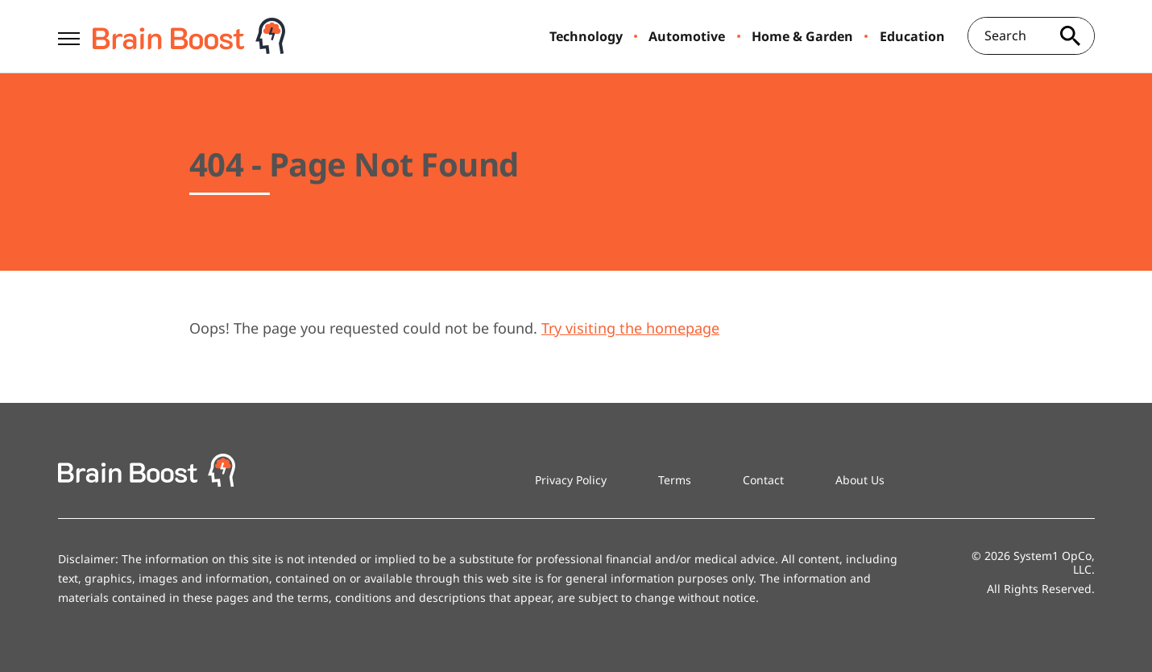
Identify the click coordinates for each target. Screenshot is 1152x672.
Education (912, 36)
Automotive (687, 36)
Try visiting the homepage (630, 328)
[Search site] (1070, 36)
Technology (586, 36)
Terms (674, 479)
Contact (763, 479)
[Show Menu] (69, 34)
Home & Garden (802, 36)
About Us (860, 479)
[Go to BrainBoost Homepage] (189, 36)
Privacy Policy (571, 479)
